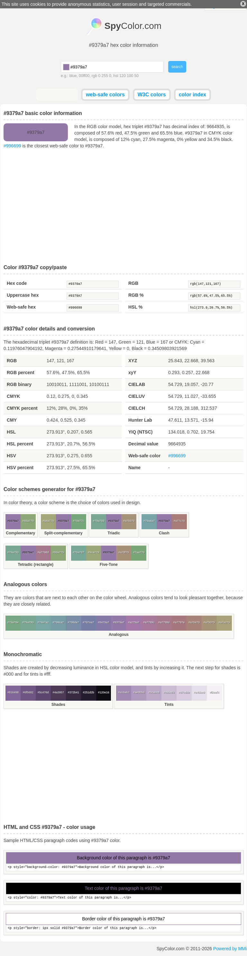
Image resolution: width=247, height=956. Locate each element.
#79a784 (13, 622)
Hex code (17, 283)
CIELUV (136, 396)
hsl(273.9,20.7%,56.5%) (214, 307)
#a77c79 (179, 520)
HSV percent (20, 467)
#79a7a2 (43, 622)
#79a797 (78, 552)
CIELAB (136, 384)
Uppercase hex (23, 295)
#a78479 (194, 622)
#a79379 (128, 520)
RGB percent (20, 372)
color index (192, 94)
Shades (58, 704)
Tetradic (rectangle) (35, 564)
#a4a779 (48, 520)
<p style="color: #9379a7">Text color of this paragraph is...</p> (123, 898)
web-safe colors (105, 94)
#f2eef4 (214, 692)
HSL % (135, 307)
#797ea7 (88, 622)
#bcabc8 (154, 692)
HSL (11, 431)
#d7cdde (184, 692)
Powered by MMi (230, 948)
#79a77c (78, 520)
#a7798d (43, 552)
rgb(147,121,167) (214, 284)
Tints (168, 704)
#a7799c (148, 622)
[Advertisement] (123, 207)
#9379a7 (93, 284)
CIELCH (136, 408)
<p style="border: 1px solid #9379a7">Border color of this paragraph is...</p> (123, 928)
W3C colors (152, 94)
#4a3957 (58, 692)
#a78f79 (124, 552)
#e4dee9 (199, 692)
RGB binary (19, 384)
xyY (132, 372)
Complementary (20, 533)
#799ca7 (58, 622)
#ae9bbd (138, 692)
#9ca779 (93, 552)
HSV (11, 455)
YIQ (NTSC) (140, 431)
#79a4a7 (149, 520)
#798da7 (73, 622)
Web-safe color (144, 455)
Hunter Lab (140, 420)
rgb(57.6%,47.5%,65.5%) (214, 296)
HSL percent (20, 443)
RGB (133, 283)
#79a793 (98, 520)
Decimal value (143, 443)
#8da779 (28, 520)
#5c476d (43, 692)
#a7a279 (224, 622)
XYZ (132, 360)
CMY (12, 420)
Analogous (119, 634)
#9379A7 (93, 296)
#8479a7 (103, 622)
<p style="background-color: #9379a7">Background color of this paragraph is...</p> (123, 867)
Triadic (113, 533)
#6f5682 (28, 692)
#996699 (12, 145)
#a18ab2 (123, 692)
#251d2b (88, 692)
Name (134, 467)
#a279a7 (133, 622)
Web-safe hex (21, 307)
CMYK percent (22, 408)
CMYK (13, 396)
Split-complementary (63, 533)
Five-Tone (109, 564)
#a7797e (179, 622)
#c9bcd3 (169, 692)
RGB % (135, 295)
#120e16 (103, 692)
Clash (164, 533)
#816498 (13, 692)
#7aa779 (138, 552)
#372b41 (73, 692)
